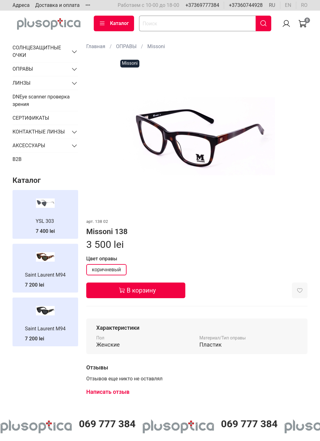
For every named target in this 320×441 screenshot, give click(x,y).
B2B (17, 159)
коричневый (106, 270)
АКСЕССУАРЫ (28, 145)
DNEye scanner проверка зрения (41, 100)
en (288, 5)
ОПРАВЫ (126, 46)
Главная (95, 46)
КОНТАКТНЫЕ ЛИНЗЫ (38, 132)
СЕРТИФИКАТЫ (30, 118)
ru (272, 5)
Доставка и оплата (57, 5)
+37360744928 (245, 5)
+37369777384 (202, 5)
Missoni (156, 46)
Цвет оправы (101, 259)
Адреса (21, 5)
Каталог (114, 23)
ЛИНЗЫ (21, 83)
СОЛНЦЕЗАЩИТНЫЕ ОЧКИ (36, 51)
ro (304, 5)
